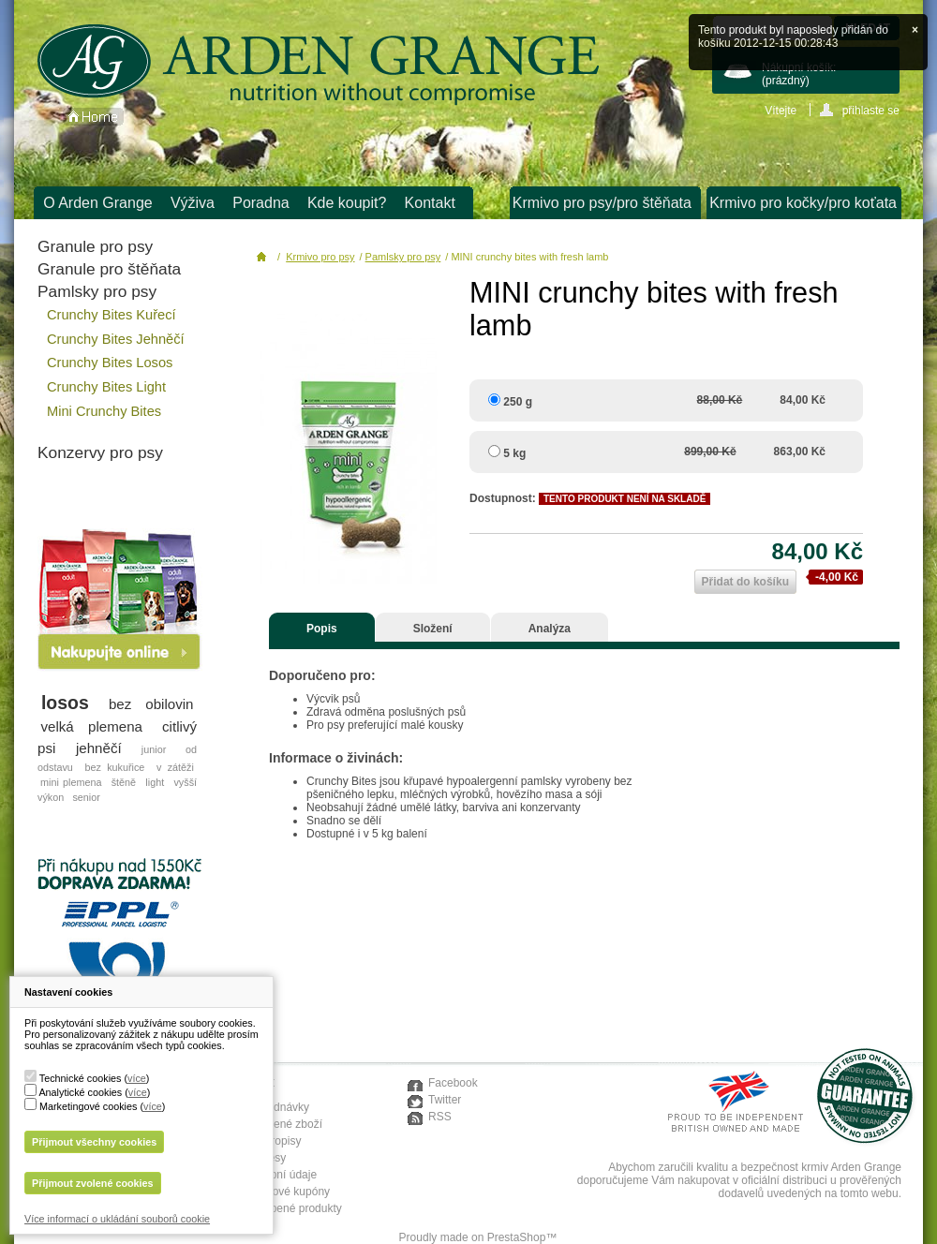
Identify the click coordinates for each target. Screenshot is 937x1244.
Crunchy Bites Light (106, 386)
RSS (440, 1116)
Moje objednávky (267, 1107)
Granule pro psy (95, 246)
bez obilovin (151, 704)
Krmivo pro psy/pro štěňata (602, 203)
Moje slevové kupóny (277, 1191)
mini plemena (70, 782)
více (136, 1078)
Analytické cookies (80, 1092)
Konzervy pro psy (100, 452)
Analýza (549, 628)
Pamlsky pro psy (96, 291)
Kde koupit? (347, 203)
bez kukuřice (114, 767)
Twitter (444, 1099)
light (154, 782)
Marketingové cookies (88, 1106)
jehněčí (99, 748)
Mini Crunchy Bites (104, 411)
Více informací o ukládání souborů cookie (117, 1218)
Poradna (261, 203)
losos (65, 702)
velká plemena (92, 726)
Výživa (193, 203)
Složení (433, 628)
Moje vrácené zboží (273, 1124)
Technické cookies (80, 1078)
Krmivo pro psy (320, 256)
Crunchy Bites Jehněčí (116, 339)
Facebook (453, 1082)
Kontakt (430, 203)
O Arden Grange (98, 203)
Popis (321, 628)
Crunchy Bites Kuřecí (111, 314)
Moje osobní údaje (271, 1174)
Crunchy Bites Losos (109, 362)
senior (85, 797)
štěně (124, 782)
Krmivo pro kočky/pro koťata (803, 203)
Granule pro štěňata (109, 268)
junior (153, 749)
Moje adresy (255, 1157)
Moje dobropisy (263, 1141)
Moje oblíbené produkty (283, 1208)
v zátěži (175, 767)
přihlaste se (871, 110)
